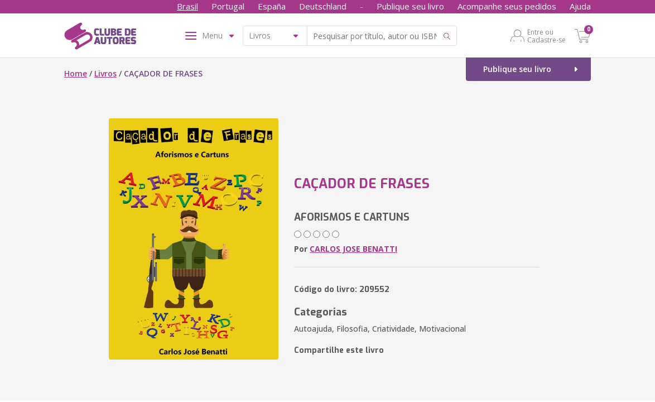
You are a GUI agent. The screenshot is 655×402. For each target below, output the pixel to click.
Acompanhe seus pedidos (506, 6)
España (272, 6)
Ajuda (580, 6)
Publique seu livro (410, 6)
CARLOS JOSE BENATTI (353, 248)
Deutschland (322, 6)
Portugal (227, 6)
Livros (105, 73)
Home (75, 73)
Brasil (187, 6)
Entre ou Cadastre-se (546, 35)
